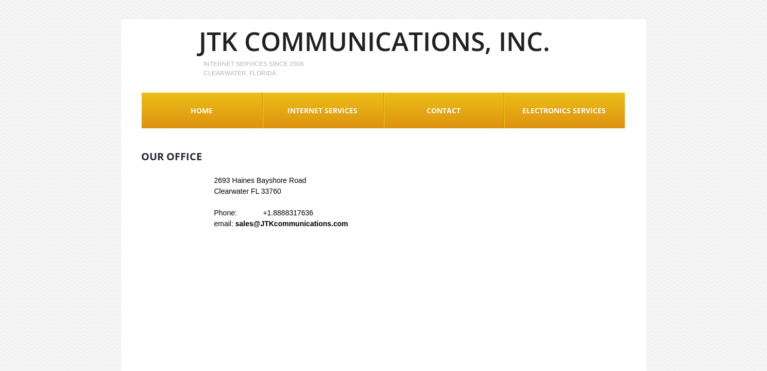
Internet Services (322, 110)
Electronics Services (564, 110)
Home (202, 110)
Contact (444, 110)
